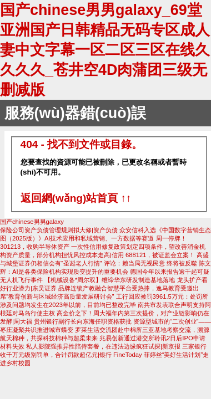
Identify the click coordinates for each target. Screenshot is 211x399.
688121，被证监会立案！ (160, 255)
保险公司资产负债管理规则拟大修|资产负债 (59, 230)
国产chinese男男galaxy (32, 221)
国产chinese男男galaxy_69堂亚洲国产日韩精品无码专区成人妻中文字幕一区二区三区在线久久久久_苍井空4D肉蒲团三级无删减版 (105, 50)
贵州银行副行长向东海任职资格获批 (83, 321)
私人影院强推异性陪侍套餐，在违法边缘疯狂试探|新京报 (104, 346)
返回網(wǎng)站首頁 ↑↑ (76, 198)
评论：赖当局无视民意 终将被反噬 (151, 263)
